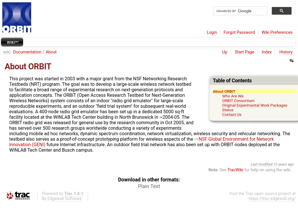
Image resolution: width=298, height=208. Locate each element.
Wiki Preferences (277, 32)
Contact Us (232, 114)
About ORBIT (224, 91)
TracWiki (235, 170)
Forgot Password (239, 32)
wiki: (7, 52)
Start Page (244, 52)
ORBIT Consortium (238, 100)
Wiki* (12, 42)
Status (228, 109)
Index (267, 52)
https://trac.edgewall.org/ (272, 198)
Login (212, 32)
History (286, 52)
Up (224, 52)
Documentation (27, 52)
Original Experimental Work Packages (255, 105)
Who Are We (233, 96)
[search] (240, 11)
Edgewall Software (64, 198)
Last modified (262, 164)
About (51, 52)
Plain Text (149, 186)
